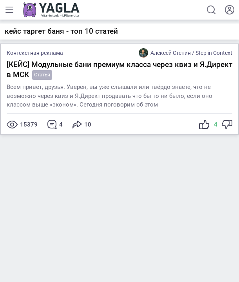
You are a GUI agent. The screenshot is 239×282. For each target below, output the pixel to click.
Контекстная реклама (35, 53)
